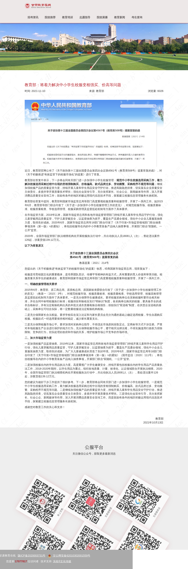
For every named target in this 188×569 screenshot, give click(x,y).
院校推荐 (50, 17)
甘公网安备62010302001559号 (27, 555)
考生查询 (137, 17)
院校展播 (102, 17)
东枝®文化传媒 (20, 561)
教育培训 (67, 17)
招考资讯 (33, 17)
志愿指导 (84, 17)
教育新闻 (119, 17)
